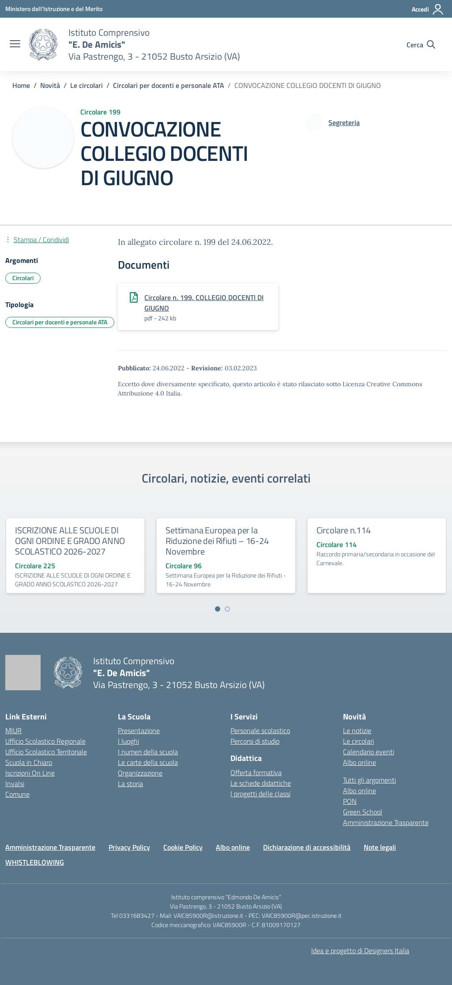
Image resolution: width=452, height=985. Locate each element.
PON (350, 801)
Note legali (380, 847)
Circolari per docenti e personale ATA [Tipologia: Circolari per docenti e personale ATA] (59, 322)
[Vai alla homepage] (43, 45)
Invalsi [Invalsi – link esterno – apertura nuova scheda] (14, 783)
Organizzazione (140, 773)
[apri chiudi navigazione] (15, 44)
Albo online (359, 762)
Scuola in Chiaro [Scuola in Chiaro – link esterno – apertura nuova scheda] (28, 762)
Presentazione (139, 730)
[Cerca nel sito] (421, 44)
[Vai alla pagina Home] (21, 85)
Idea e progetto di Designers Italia (360, 950)
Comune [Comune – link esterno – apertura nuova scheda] (17, 794)
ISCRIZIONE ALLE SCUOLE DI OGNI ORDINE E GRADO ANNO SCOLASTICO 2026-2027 (70, 540)
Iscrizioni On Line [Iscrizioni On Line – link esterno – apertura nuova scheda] (30, 773)
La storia (130, 783)
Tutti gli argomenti (369, 780)
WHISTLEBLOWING (34, 862)
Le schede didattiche (260, 783)
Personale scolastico (260, 730)
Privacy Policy (129, 847)
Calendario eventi (368, 751)
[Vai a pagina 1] (217, 609)
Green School (362, 811)
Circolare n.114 (343, 530)
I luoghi (128, 741)
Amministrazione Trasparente (386, 822)
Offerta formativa (256, 772)
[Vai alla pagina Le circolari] (86, 85)
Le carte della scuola (148, 762)
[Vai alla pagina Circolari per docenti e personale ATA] (168, 85)
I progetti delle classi (260, 793)
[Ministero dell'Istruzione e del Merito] (53, 8)
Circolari (23, 277)
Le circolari (358, 741)
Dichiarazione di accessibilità (306, 847)
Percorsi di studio (254, 741)
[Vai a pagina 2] (227, 609)
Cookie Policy (183, 847)
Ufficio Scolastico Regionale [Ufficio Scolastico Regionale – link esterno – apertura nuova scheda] (45, 741)
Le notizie (357, 730)
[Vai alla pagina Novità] (50, 85)
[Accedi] (428, 9)
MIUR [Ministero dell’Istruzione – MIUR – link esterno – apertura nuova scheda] (13, 730)
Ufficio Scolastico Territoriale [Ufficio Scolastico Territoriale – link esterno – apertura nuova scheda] (46, 751)
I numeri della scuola (148, 751)
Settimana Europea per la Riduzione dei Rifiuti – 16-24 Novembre (217, 540)
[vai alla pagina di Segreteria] (344, 122)
